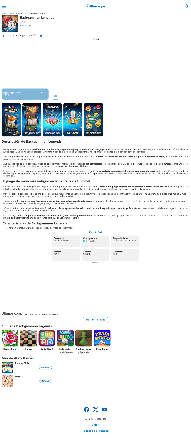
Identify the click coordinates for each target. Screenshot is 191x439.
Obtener (45, 367)
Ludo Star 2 (47, 349)
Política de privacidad (96, 431)
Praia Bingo (102, 349)
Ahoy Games (25, 25)
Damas (28, 349)
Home (4, 13)
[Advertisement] (95, 63)
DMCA (95, 425)
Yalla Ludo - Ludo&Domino (65, 351)
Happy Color (10, 349)
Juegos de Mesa (16, 13)
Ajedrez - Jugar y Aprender (84, 351)
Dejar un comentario (95, 320)
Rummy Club (22, 363)
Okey (17, 377)
